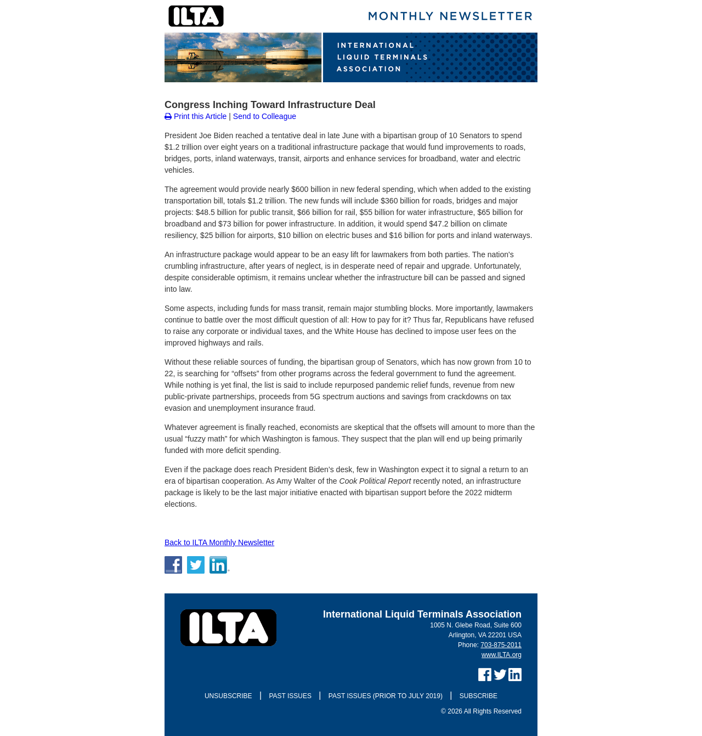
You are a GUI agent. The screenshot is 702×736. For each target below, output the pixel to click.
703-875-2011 (501, 645)
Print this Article (196, 116)
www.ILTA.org (502, 655)
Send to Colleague (264, 116)
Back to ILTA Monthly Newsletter (219, 542)
